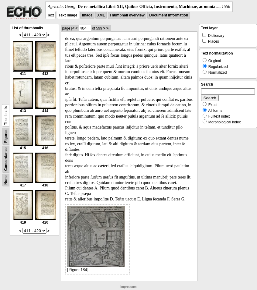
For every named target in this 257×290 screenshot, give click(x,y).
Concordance (6, 159)
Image (87, 15)
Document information (168, 15)
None (6, 180)
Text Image (68, 15)
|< (72, 28)
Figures (6, 136)
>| (107, 28)
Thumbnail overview (127, 15)
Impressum (128, 286)
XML (101, 15)
